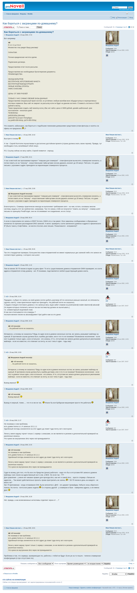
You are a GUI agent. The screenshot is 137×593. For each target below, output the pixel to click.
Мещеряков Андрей (12, 35)
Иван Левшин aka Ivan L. (14, 135)
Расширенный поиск (126, 9)
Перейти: (105, 574)
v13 (7, 296)
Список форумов (12, 14)
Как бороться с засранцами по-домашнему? (30, 23)
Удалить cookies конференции (90, 587)
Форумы (23, 14)
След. (131, 563)
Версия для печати (126, 13)
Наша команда (74, 587)
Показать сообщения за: (37, 563)
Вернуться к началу (132, 130)
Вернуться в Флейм (11, 573)
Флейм (30, 14)
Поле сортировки (70, 563)
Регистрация (122, 17)
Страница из (121, 27)
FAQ (113, 17)
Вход (131, 17)
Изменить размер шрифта (131, 13)
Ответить (9, 27)
